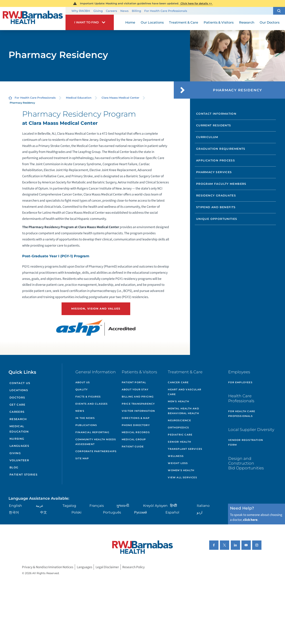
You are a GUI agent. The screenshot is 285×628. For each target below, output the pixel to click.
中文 (43, 512)
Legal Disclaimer (107, 566)
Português (112, 512)
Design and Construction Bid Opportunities (246, 463)
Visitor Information (138, 410)
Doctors (17, 397)
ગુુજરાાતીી (122, 505)
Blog (14, 467)
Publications (86, 425)
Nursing (17, 438)
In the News (85, 417)
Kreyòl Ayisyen (155, 505)
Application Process (215, 160)
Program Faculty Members (221, 183)
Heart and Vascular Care (184, 392)
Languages (19, 445)
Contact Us (20, 383)
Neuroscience (179, 420)
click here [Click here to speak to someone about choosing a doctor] (250, 519)
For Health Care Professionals (165, 11)
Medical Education (78, 97)
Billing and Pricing (138, 396)
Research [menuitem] (246, 22)
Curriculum (207, 137)
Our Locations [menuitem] (152, 22)
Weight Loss (178, 463)
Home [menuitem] (130, 22)
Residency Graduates (216, 195)
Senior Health (179, 441)
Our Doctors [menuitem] (269, 22)
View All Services (182, 477)
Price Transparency (138, 403)
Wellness (176, 456)
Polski (76, 512)
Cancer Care (178, 382)
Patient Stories (23, 474)
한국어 (14, 512)
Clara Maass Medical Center (120, 97)
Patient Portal (134, 382)
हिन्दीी (173, 505)
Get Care (18, 404)
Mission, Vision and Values (96, 308)
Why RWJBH (80, 11)
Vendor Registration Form (245, 442)
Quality (81, 389)
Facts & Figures (88, 396)
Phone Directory (136, 425)
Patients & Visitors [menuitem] (219, 22)
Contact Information (216, 113)
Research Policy (133, 566)
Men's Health (178, 401)
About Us (82, 382)
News (124, 11)
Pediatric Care (180, 434)
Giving (98, 11)
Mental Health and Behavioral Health (183, 411)
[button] (279, 11)
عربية (39, 505)
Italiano (203, 505)
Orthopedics (178, 427)
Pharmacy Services (214, 172)
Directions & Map (136, 417)
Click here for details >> (196, 3)
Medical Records (136, 432)
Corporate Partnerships (96, 451)
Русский (140, 512)
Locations (19, 390)
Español (172, 512)
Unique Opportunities (216, 218)
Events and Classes (91, 403)
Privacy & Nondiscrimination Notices (47, 566)
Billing (136, 11)
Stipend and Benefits (216, 207)
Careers (111, 11)
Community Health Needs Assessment (95, 442)
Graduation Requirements (220, 148)
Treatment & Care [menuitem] (183, 22)
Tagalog (69, 505)
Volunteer (19, 460)
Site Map (82, 458)
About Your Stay (135, 389)
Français (96, 505)
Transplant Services (185, 448)
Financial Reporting (92, 432)
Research (18, 419)
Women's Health (181, 470)
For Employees (240, 382)
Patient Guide (133, 446)
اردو (199, 512)
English (15, 505)
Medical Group (134, 439)
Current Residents (213, 125)
